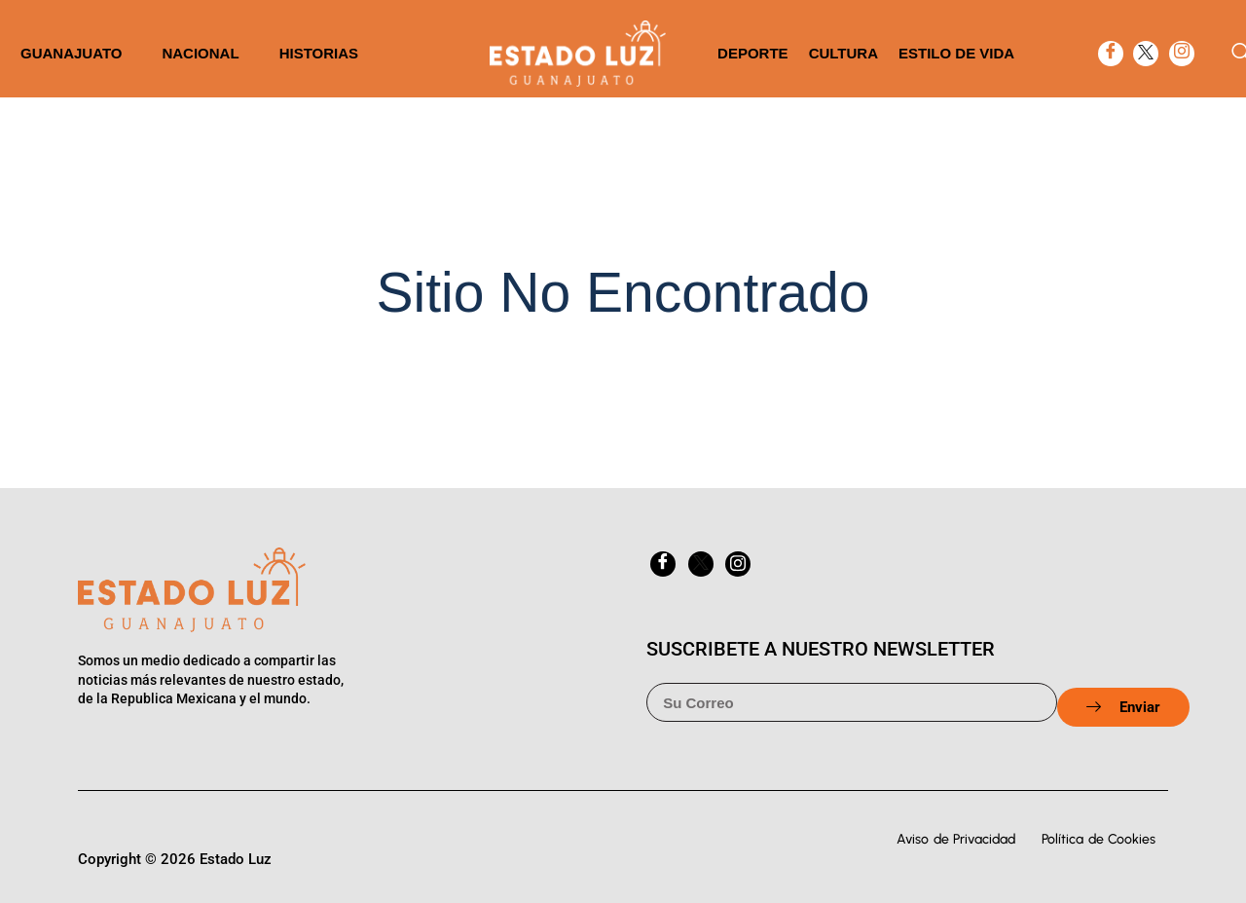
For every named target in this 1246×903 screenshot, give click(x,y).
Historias (318, 53)
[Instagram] (1181, 53)
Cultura (843, 53)
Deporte (752, 53)
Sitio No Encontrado (623, 292)
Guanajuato (71, 53)
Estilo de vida (956, 53)
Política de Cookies (1098, 839)
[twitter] (1145, 53)
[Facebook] (1110, 53)
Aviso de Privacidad (956, 839)
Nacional (200, 53)
